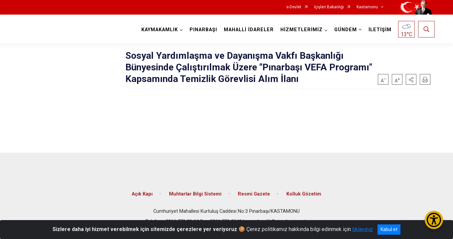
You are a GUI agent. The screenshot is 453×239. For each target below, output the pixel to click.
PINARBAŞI (202, 30)
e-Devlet (293, 7)
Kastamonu (367, 7)
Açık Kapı (142, 190)
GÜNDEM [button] (344, 30)
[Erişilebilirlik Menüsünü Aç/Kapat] (434, 220)
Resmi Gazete (254, 190)
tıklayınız (362, 229)
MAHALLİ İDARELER (248, 30)
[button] (411, 79)
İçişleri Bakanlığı (329, 7)
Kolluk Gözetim (303, 190)
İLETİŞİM (379, 30)
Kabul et (388, 229)
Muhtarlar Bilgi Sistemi (195, 190)
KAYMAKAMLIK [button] (158, 30)
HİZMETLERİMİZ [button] (300, 30)
